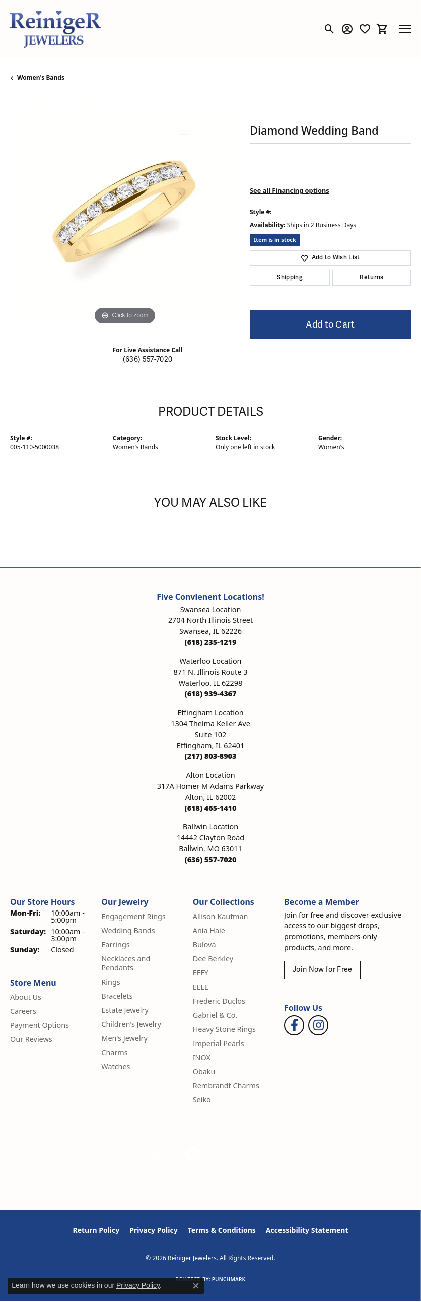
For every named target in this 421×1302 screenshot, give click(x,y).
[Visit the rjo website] (220, 1154)
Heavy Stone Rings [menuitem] (224, 1029)
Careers (23, 1011)
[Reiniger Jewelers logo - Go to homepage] (55, 29)
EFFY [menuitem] (200, 973)
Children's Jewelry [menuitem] (131, 1024)
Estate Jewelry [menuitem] (124, 1010)
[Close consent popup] (196, 1286)
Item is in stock (275, 239)
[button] (329, 29)
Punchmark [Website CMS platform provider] (229, 1279)
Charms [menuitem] (114, 1052)
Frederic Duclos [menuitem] (219, 1001)
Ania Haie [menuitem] (209, 930)
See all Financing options (289, 190)
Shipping (290, 277)
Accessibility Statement (307, 1230)
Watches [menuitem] (115, 1066)
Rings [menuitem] (110, 982)
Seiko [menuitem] (202, 1099)
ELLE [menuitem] (200, 987)
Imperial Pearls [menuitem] (218, 1043)
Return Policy (96, 1230)
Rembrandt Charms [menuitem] (226, 1085)
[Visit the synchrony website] (254, 1154)
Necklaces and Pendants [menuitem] (125, 963)
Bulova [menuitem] (204, 944)
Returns (371, 277)
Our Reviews (31, 1039)
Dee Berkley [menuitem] (213, 958)
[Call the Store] (211, 642)
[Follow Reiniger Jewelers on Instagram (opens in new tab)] (318, 1025)
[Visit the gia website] (162, 1154)
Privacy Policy (153, 1230)
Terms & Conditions (222, 1230)
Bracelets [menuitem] (116, 996)
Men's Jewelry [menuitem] (124, 1038)
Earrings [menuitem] (115, 944)
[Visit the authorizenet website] (193, 1154)
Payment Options (39, 1025)
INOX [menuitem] (201, 1057)
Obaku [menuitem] (204, 1071)
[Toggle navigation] (405, 29)
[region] (125, 213)
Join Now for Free (322, 969)
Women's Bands (40, 77)
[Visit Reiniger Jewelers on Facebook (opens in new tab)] (294, 1025)
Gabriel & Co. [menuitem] (215, 1015)
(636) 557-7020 (147, 359)
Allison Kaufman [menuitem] (220, 916)
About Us (25, 997)
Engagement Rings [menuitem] (133, 916)
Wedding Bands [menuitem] (128, 930)
